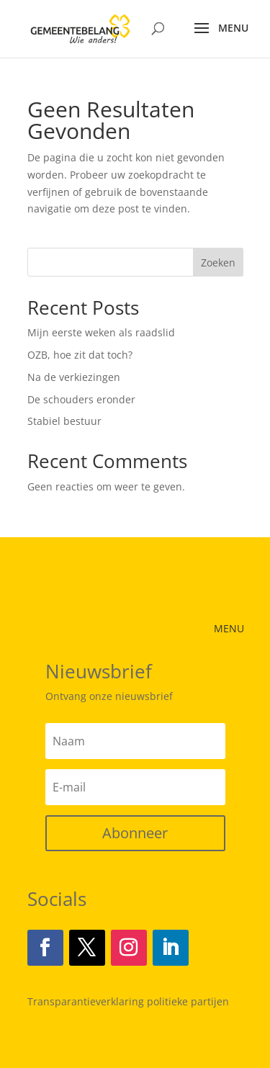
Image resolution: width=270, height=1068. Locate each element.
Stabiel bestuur (64, 421)
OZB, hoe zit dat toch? (79, 355)
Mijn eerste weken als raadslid (101, 332)
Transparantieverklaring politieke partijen (128, 1001)
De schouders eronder (81, 399)
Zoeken (218, 262)
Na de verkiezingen (73, 377)
